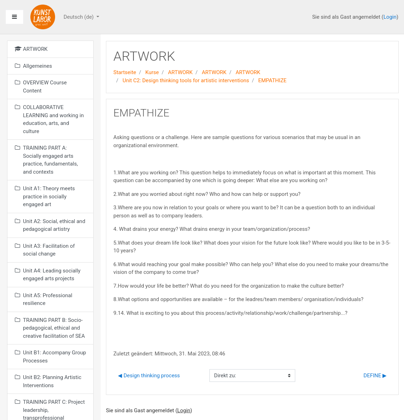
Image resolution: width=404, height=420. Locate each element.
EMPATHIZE (272, 80)
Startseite (124, 72)
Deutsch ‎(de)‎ (79, 17)
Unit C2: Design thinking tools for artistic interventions (186, 80)
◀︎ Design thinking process (149, 375)
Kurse (152, 72)
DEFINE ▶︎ (375, 375)
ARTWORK (180, 72)
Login (390, 17)
